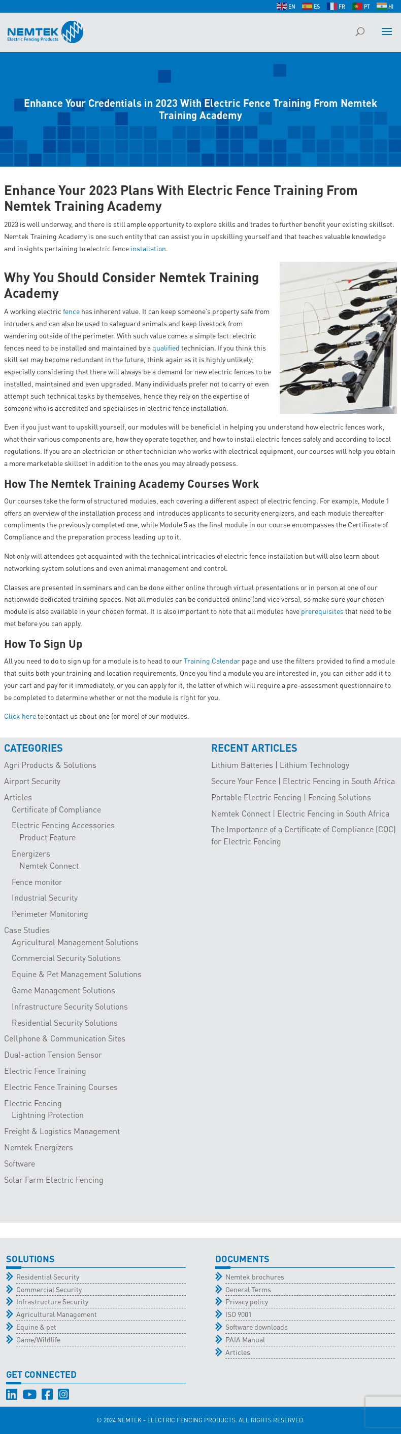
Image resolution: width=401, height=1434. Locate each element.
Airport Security (32, 781)
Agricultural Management (56, 1314)
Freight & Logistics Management (62, 1131)
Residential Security (47, 1276)
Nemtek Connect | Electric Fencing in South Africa (300, 813)
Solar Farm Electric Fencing (54, 1179)
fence (71, 311)
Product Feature (47, 837)
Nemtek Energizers (38, 1147)
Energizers (31, 853)
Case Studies (27, 929)
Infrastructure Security (52, 1301)
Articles (18, 797)
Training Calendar (212, 660)
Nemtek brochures (254, 1276)
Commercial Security (49, 1289)
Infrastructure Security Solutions (70, 1006)
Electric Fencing (33, 1103)
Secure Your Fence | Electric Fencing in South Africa (303, 781)
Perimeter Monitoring (50, 913)
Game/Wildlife (38, 1339)
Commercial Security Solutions (66, 957)
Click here (20, 715)
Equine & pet (36, 1326)
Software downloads (256, 1326)
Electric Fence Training (45, 1070)
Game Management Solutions (63, 990)
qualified (166, 347)
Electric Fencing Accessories (63, 825)
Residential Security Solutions (65, 1022)
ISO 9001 (238, 1314)
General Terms (248, 1289)
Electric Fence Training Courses (61, 1086)
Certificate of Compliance (56, 809)
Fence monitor (37, 881)
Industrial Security (45, 897)
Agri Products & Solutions (50, 764)
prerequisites (322, 610)
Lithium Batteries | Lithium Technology (280, 764)
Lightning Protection (48, 1114)
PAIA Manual (245, 1339)
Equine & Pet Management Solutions (77, 973)
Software (19, 1163)
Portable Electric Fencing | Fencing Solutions (291, 797)
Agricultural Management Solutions (75, 942)
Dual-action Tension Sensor (53, 1054)
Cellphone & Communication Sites (64, 1038)
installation (148, 248)
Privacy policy (246, 1301)
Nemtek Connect (49, 865)
